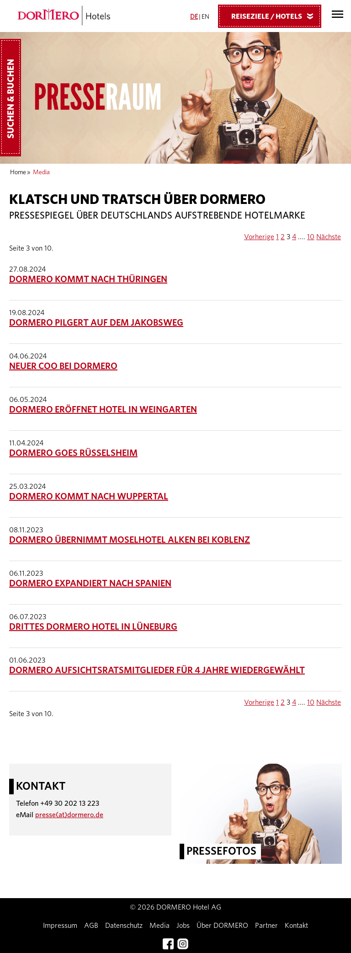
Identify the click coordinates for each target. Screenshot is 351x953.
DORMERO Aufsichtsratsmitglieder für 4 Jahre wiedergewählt (157, 670)
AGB (91, 925)
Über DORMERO (222, 925)
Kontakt (296, 925)
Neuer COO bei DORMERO (63, 366)
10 (310, 237)
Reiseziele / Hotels (275, 16)
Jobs (183, 925)
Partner (266, 925)
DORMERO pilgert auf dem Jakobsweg (96, 322)
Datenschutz (124, 925)
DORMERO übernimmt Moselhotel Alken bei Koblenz (129, 540)
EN (205, 17)
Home (18, 172)
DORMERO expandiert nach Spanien (90, 583)
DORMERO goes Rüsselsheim (73, 453)
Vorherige (259, 237)
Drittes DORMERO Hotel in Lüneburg (93, 627)
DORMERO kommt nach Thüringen (88, 279)
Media (159, 925)
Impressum (60, 925)
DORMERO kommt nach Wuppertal (88, 496)
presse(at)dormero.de (69, 815)
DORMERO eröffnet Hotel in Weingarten (103, 409)
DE (194, 17)
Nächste (328, 237)
